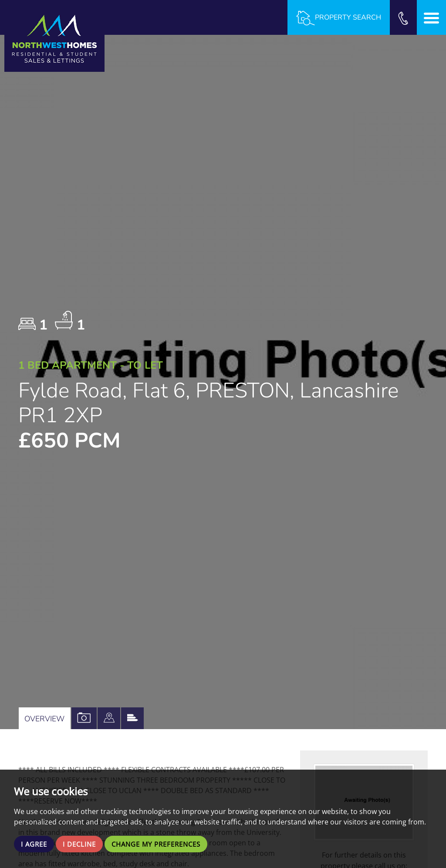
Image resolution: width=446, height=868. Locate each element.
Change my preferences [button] (164, 843)
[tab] (112, 718)
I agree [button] (35, 843)
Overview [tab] (45, 718)
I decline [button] (82, 843)
